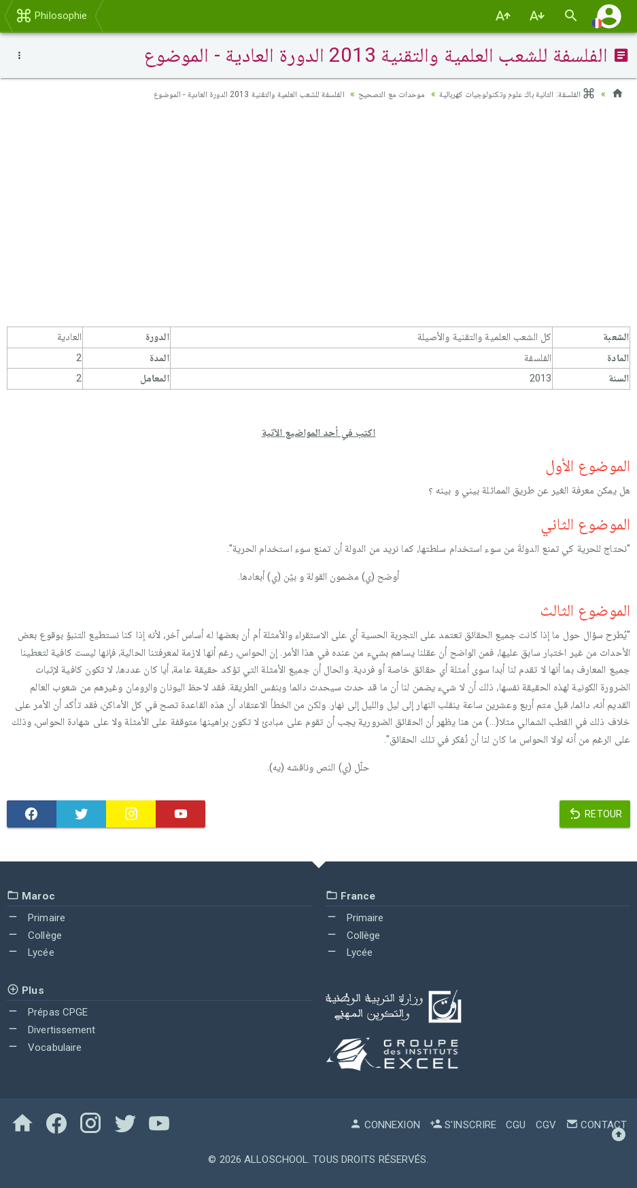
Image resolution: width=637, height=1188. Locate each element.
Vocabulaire (44, 1047)
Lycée (30, 952)
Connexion (384, 1125)
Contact (596, 1125)
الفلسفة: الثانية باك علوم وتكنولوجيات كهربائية (508, 93)
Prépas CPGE (47, 1012)
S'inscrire (463, 1125)
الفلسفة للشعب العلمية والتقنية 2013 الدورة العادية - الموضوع (210, 93)
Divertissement (51, 1030)
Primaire (36, 918)
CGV (546, 1125)
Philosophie (51, 16)
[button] (609, 16)
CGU (516, 1125)
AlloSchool (276, 1159)
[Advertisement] (318, 218)
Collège (34, 935)
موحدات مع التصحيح (370, 93)
